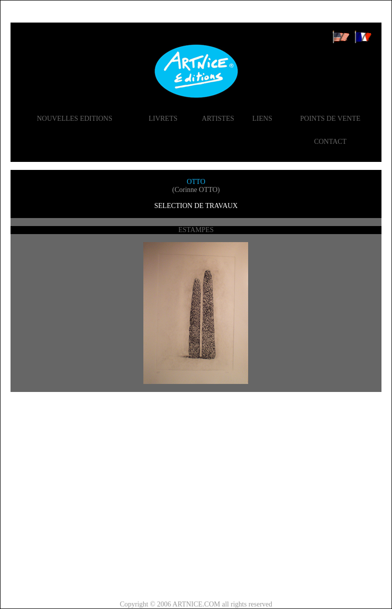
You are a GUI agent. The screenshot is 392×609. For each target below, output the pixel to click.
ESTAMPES (196, 230)
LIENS (262, 118)
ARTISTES (218, 118)
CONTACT (330, 141)
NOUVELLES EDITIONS (74, 118)
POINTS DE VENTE (330, 118)
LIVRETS (162, 118)
